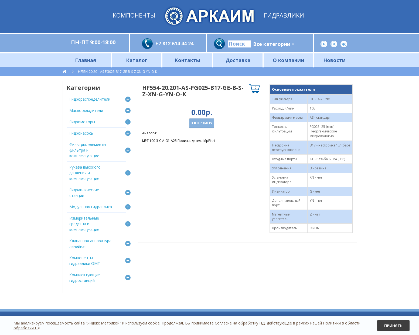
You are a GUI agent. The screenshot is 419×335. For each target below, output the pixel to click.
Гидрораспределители (89, 99)
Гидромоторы (82, 121)
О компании (288, 60)
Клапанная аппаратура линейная (90, 243)
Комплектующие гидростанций (84, 277)
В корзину (201, 122)
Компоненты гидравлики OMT (84, 260)
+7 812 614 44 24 (174, 43)
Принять (393, 325)
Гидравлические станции (84, 192)
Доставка (238, 60)
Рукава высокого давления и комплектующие (85, 173)
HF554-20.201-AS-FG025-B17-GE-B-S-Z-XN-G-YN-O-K (117, 71)
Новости (334, 60)
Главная (85, 60)
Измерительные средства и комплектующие (84, 224)
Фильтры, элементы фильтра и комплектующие (87, 150)
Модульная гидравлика (90, 206)
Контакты (187, 60)
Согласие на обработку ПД (240, 323)
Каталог (136, 60)
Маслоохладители (86, 110)
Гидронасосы (81, 133)
